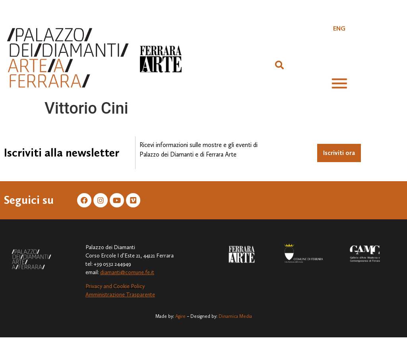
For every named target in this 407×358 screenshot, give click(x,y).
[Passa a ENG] (339, 28)
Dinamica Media (235, 316)
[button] (279, 65)
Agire (180, 316)
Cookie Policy (129, 286)
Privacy (93, 286)
